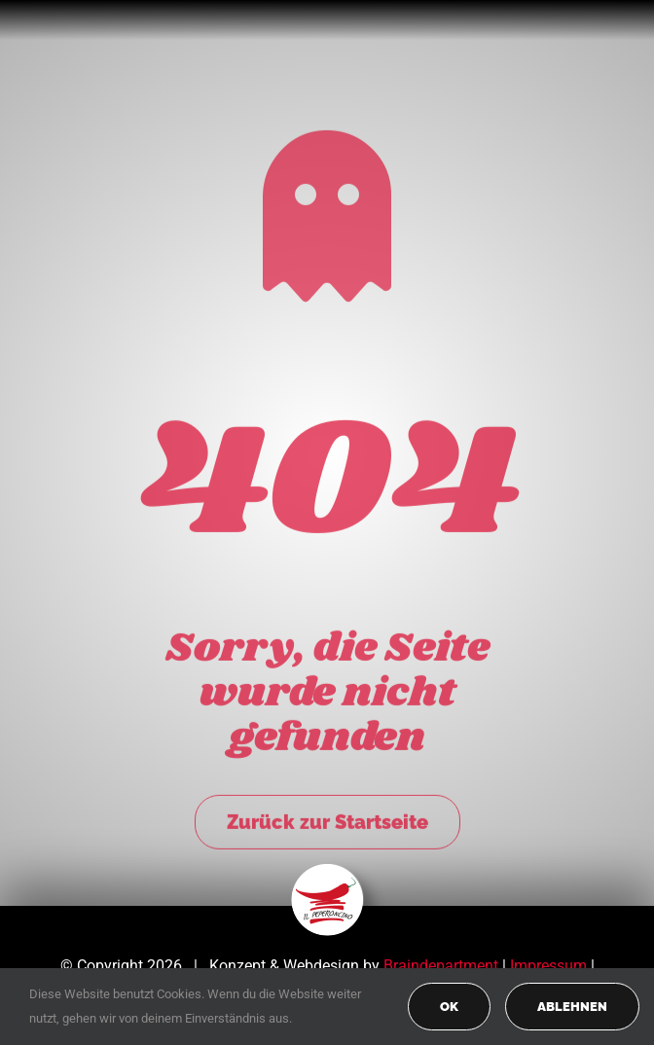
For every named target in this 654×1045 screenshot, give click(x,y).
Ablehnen (572, 1006)
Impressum (548, 965)
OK (449, 1006)
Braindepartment (440, 965)
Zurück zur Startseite (327, 819)
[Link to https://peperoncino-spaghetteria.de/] (327, 213)
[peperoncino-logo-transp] (327, 870)
